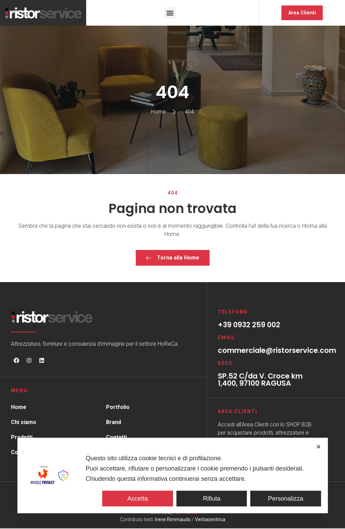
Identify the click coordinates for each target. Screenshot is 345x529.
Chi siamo (23, 423)
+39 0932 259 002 (249, 325)
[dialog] (172, 475)
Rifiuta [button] (211, 498)
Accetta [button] (137, 498)
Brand (113, 423)
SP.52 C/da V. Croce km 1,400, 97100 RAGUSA (260, 380)
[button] (169, 13)
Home (18, 408)
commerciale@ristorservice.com (277, 351)
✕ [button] (318, 447)
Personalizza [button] (285, 498)
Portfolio (118, 408)
